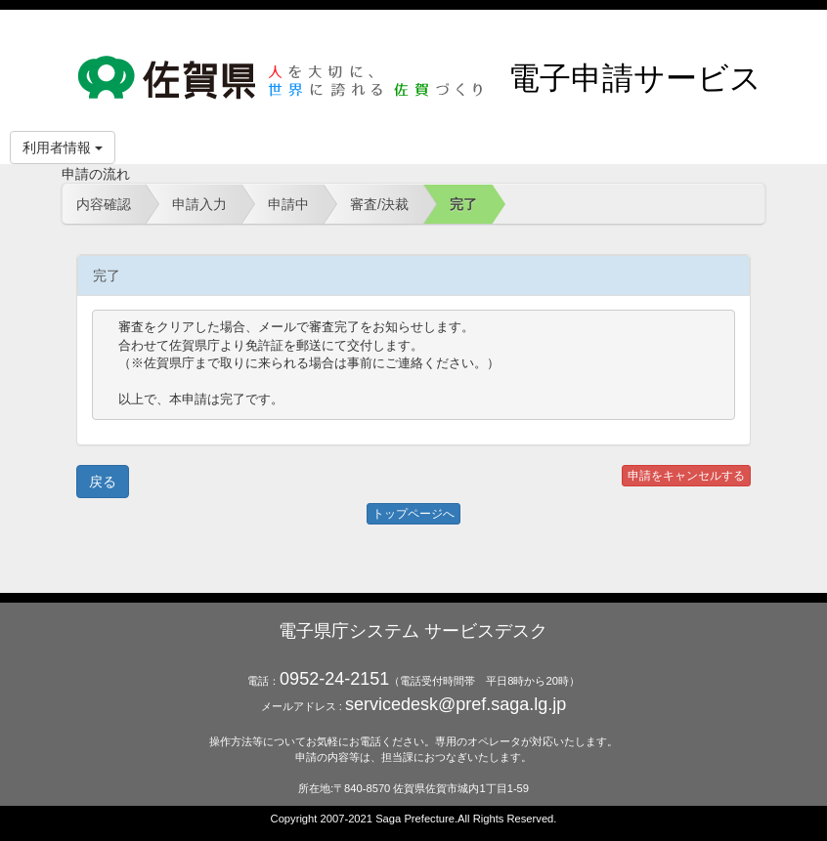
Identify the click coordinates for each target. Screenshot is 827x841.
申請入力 (199, 204)
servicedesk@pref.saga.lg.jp (455, 704)
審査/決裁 (379, 204)
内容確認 (103, 204)
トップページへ (413, 514)
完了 (463, 204)
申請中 (288, 204)
